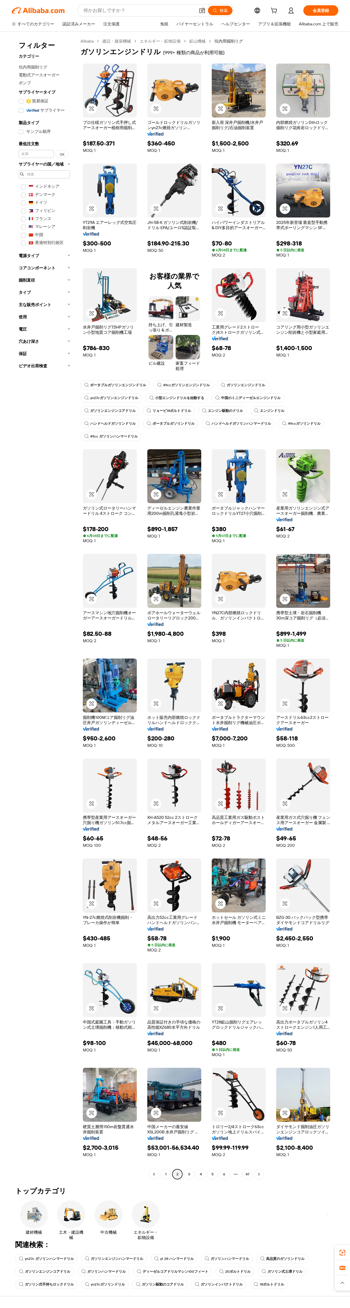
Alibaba (87, 41)
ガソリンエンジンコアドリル (110, 410)
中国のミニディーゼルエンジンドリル (248, 398)
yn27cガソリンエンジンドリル (111, 398)
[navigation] (44, 608)
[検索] (220, 10)
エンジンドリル (269, 410)
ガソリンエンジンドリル (243, 385)
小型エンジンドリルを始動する (176, 398)
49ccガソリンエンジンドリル (183, 385)
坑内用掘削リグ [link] (228, 41)
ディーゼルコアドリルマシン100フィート (172, 1271)
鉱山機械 (197, 41)
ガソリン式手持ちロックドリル (46, 1284)
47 (247, 1174)
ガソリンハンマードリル (227, 1258)
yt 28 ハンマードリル (174, 1258)
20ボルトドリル (235, 1271)
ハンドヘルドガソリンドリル (110, 423)
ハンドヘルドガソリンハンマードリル (238, 423)
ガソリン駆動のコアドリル (160, 1284)
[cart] (275, 11)
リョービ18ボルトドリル (169, 410)
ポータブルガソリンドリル (171, 423)
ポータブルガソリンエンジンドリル (115, 385)
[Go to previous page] (154, 1174)
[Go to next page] (259, 1174)
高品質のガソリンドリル (282, 1258)
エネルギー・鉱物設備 (160, 41)
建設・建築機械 (116, 41)
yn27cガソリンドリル (105, 1284)
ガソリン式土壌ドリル (282, 1271)
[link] (342, 1252)
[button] (202, 10)
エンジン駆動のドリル (222, 410)
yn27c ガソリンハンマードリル (46, 1258)
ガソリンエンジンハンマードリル (114, 1258)
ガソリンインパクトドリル (219, 1284)
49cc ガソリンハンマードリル (111, 436)
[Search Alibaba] (138, 10)
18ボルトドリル (269, 1284)
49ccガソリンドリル (301, 423)
